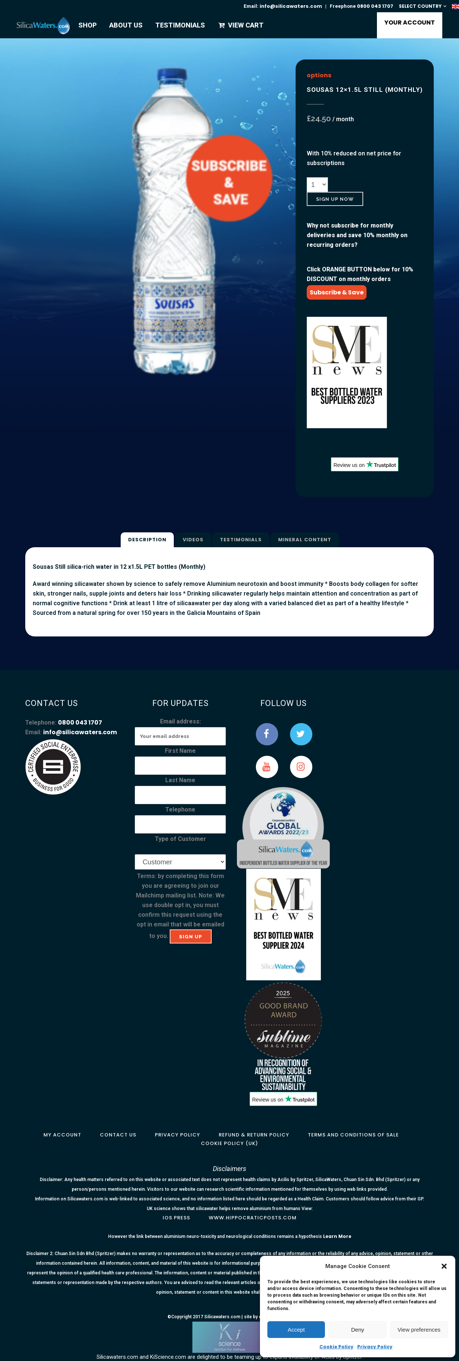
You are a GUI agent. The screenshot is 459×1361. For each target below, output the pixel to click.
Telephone (180, 809)
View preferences (419, 1329)
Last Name (180, 780)
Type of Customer (180, 838)
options (319, 75)
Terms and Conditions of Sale (353, 1134)
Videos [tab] (193, 539)
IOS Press (176, 1217)
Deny (357, 1329)
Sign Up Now (335, 199)
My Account (62, 1134)
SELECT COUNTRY (420, 6)
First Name (180, 750)
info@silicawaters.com (291, 6)
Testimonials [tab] (241, 539)
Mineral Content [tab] (304, 539)
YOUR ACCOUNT (409, 22)
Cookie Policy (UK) (229, 1143)
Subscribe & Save (337, 292)
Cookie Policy (336, 1347)
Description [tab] (147, 539)
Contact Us (118, 1134)
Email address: (180, 721)
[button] (444, 1266)
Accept (296, 1329)
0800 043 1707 (375, 6)
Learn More (337, 1236)
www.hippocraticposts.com (253, 1217)
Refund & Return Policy (254, 1134)
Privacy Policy (375, 1347)
